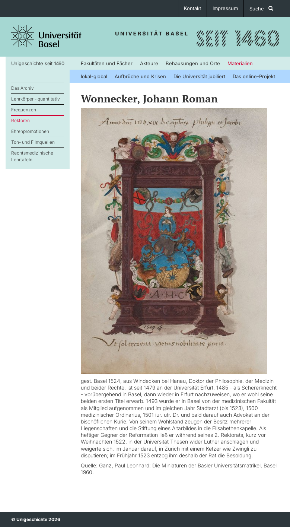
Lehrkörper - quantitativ (35, 99)
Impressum (225, 8)
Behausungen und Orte (193, 63)
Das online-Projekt (254, 76)
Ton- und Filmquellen (33, 142)
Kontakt (192, 8)
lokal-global (94, 76)
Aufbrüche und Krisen (140, 76)
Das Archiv (22, 88)
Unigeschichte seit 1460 (37, 63)
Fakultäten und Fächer (107, 63)
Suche (261, 9)
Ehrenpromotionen (30, 131)
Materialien (240, 63)
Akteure (149, 63)
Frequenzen (23, 109)
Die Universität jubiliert (199, 76)
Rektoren (20, 120)
